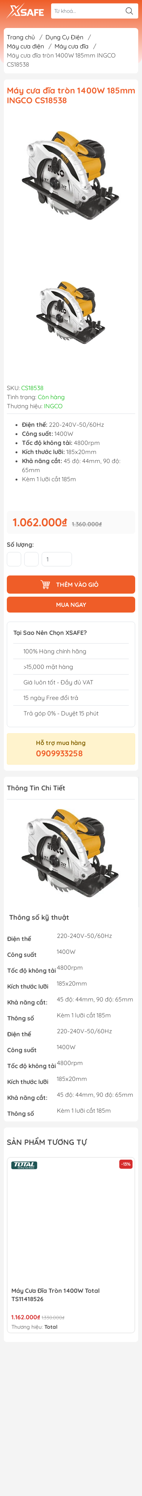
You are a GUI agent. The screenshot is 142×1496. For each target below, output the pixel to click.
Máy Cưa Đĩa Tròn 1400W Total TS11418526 (55, 1295)
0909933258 (59, 753)
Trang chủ (21, 37)
